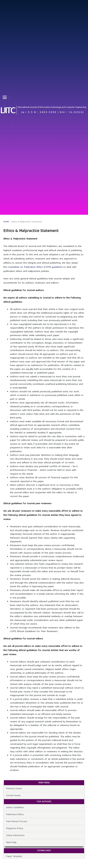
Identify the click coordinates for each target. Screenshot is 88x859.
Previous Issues (14, 789)
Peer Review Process (16, 822)
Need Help (11, 843)
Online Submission (15, 836)
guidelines (57, 267)
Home (6, 222)
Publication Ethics (15, 815)
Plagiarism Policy (14, 829)
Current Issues (13, 796)
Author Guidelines (15, 808)
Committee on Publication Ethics (25, 267)
